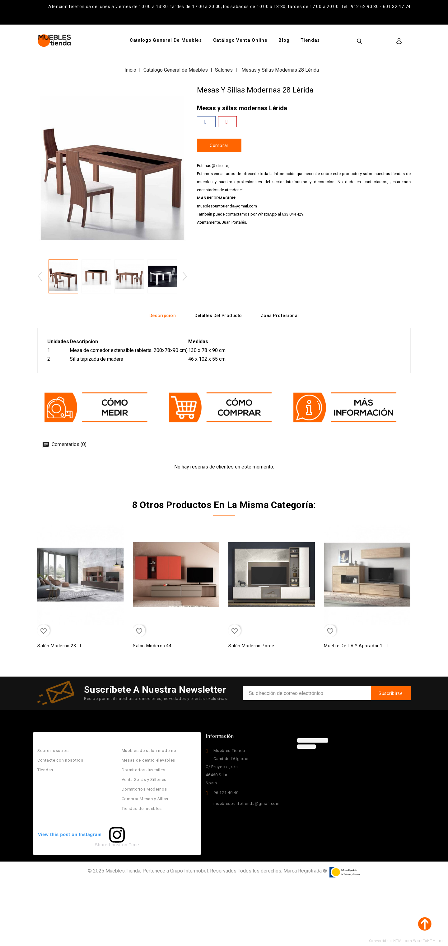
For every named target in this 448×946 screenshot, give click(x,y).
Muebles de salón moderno (149, 750)
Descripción (162, 315)
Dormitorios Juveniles (144, 770)
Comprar (219, 145)
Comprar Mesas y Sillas (145, 798)
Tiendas (310, 40)
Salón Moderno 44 (152, 645)
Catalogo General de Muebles (166, 40)
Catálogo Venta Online (240, 40)
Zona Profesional (280, 315)
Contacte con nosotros (60, 760)
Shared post (108, 844)
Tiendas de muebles (142, 808)
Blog (283, 40)
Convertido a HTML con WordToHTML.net (407, 941)
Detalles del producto (218, 315)
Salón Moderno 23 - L (59, 645)
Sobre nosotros (53, 750)
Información (220, 736)
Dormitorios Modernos (144, 789)
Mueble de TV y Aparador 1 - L (356, 645)
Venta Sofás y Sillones (144, 779)
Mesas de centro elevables (148, 760)
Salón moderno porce (251, 645)
